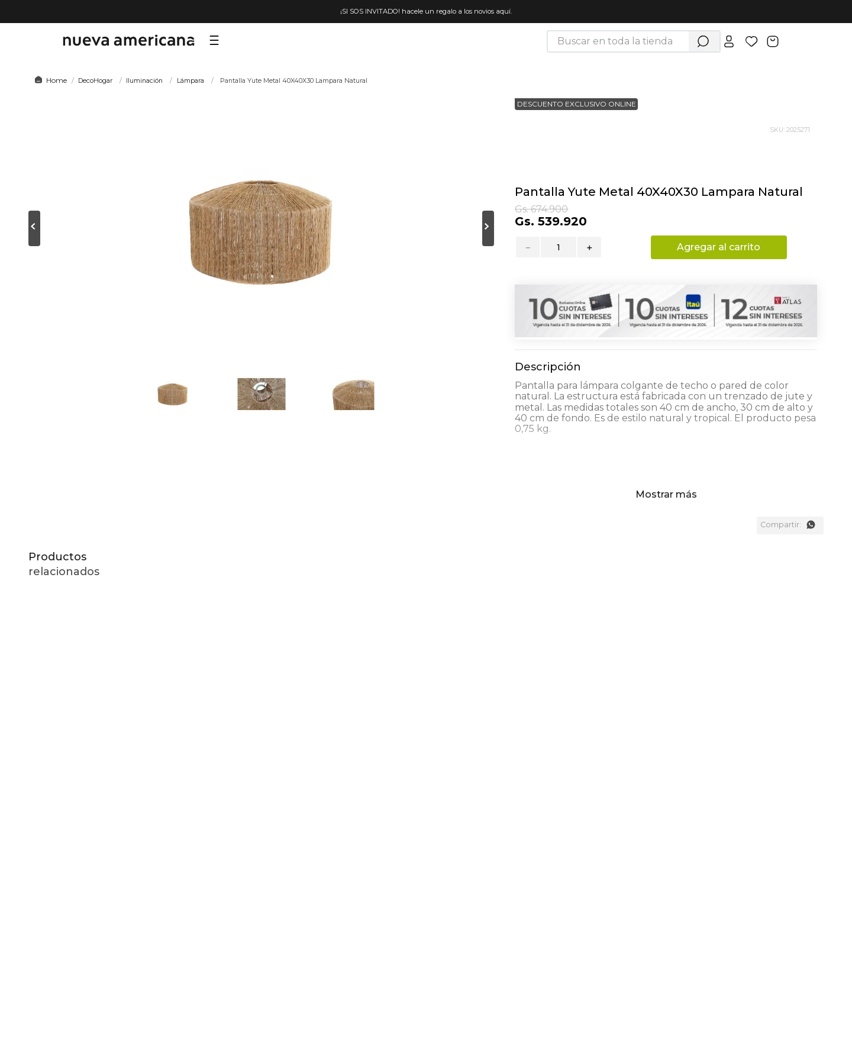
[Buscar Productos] (703, 41)
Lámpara (190, 80)
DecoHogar (95, 80)
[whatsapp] (810, 525)
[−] (527, 247)
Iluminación (144, 80)
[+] (589, 247)
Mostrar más (666, 494)
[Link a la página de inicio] (48, 80)
